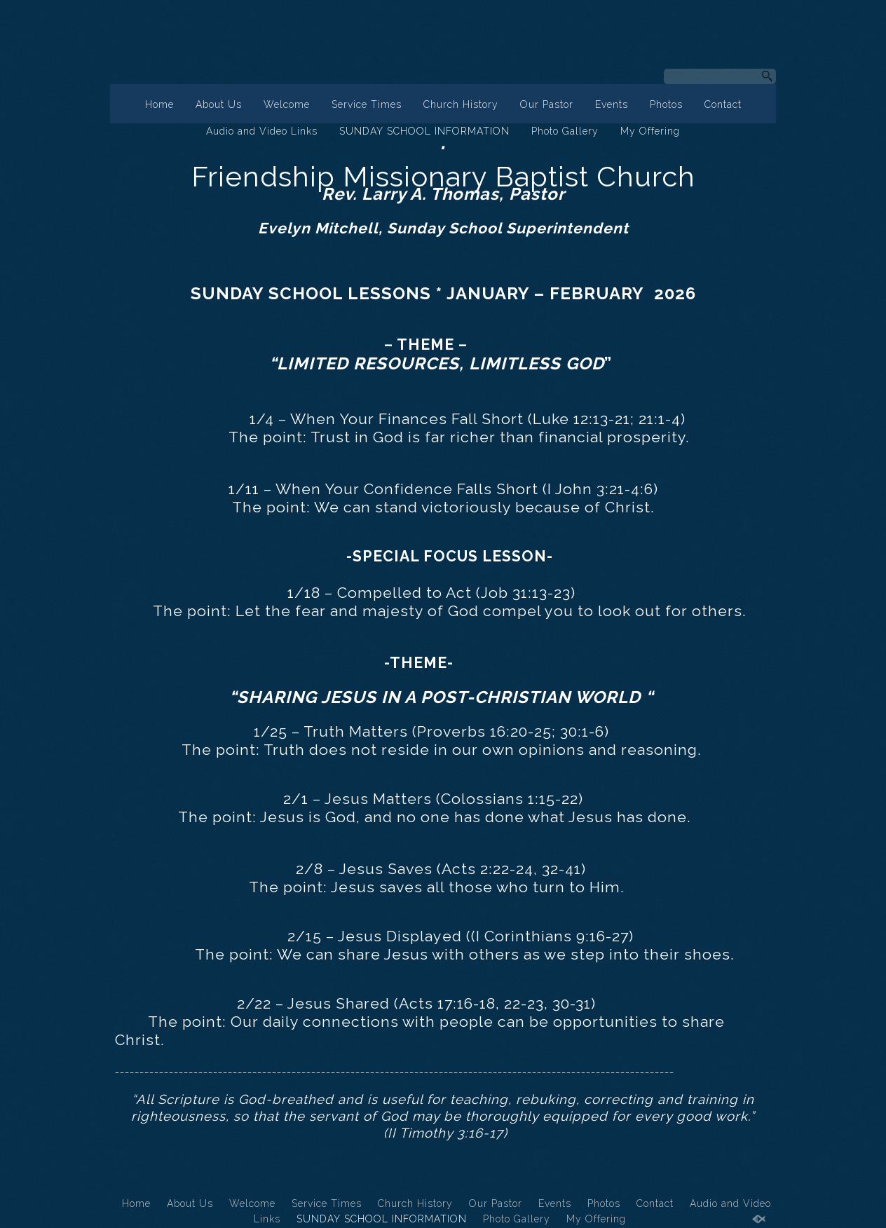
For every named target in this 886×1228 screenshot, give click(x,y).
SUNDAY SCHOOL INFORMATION (424, 131)
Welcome (287, 104)
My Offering (650, 131)
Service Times (367, 104)
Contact (723, 104)
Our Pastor (546, 104)
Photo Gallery (565, 131)
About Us (219, 104)
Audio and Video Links (262, 131)
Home (159, 104)
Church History (460, 104)
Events (611, 104)
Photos (666, 104)
